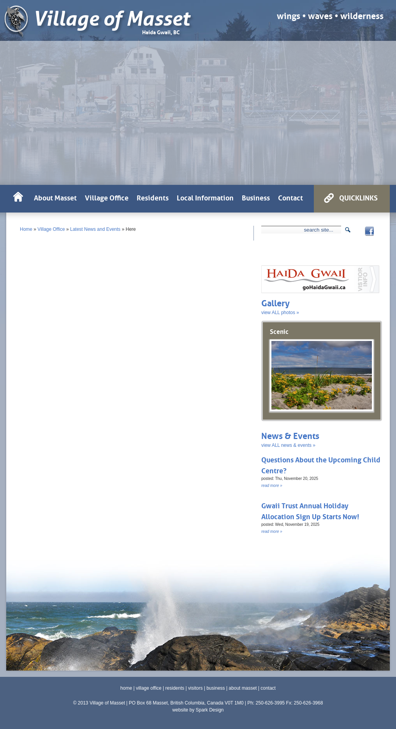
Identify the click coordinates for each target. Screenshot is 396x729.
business (215, 688)
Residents (153, 196)
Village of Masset (111, 19)
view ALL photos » (280, 312)
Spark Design (209, 710)
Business (256, 196)
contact (268, 688)
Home (26, 229)
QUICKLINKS (358, 196)
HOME (18, 199)
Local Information (205, 196)
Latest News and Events (95, 229)
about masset (243, 688)
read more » (271, 485)
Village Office (51, 229)
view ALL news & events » (288, 445)
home (126, 688)
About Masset (55, 196)
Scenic (279, 331)
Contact (290, 196)
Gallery (275, 302)
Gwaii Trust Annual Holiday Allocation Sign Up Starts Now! (310, 510)
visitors (195, 688)
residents (175, 688)
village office (149, 688)
